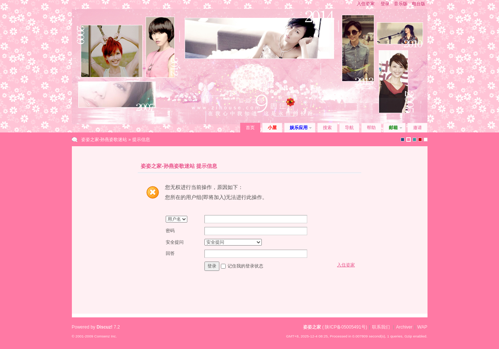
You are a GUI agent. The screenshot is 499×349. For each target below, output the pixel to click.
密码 (170, 230)
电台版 (418, 3)
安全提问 (175, 242)
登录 (385, 3)
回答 (170, 253)
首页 (250, 127)
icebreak (414, 139)
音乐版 (400, 3)
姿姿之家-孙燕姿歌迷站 (104, 139)
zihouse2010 (408, 139)
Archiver (404, 327)
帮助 (371, 127)
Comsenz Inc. (105, 336)
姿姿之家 (312, 327)
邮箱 (393, 127)
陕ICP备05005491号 (345, 327)
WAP (422, 327)
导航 (349, 127)
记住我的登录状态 (245, 266)
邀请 (417, 127)
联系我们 (381, 327)
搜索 (327, 127)
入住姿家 (366, 3)
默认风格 (402, 139)
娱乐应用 (299, 127)
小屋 (272, 127)
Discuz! (104, 327)
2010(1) (420, 139)
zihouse (426, 139)
